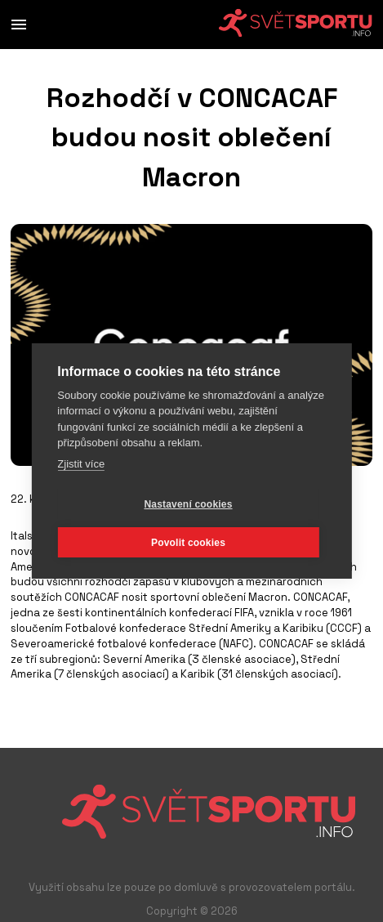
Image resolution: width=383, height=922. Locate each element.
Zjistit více (81, 464)
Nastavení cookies (188, 504)
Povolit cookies (188, 542)
